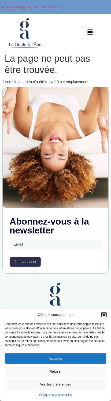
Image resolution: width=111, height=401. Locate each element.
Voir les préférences (55, 384)
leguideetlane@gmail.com (19, 7)
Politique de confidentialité (55, 395)
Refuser (55, 371)
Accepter (55, 358)
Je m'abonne (25, 262)
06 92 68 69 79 (51, 7)
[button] (104, 314)
